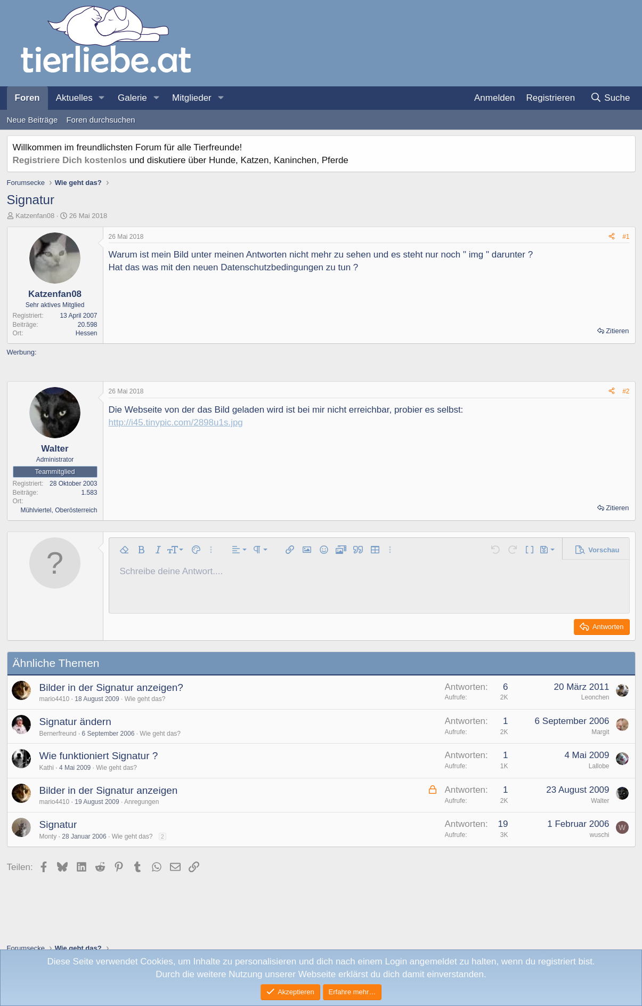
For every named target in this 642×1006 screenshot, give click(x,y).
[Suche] (610, 98)
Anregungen (141, 802)
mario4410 (54, 699)
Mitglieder (192, 98)
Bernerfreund (58, 733)
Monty (48, 836)
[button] (102, 98)
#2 (625, 391)
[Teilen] (612, 237)
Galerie (132, 98)
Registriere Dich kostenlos (70, 160)
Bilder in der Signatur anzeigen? (111, 687)
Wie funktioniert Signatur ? (98, 755)
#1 (625, 236)
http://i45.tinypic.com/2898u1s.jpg (176, 422)
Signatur (58, 824)
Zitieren (617, 331)
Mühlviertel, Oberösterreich (58, 510)
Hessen (86, 333)
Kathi (46, 767)
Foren (27, 98)
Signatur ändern (75, 721)
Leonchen (595, 697)
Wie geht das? (145, 699)
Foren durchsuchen (100, 119)
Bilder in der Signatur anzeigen (108, 790)
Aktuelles (74, 98)
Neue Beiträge (32, 119)
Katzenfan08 (34, 216)
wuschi (600, 835)
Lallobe (599, 766)
